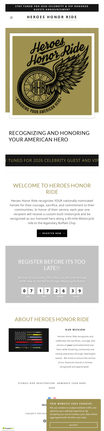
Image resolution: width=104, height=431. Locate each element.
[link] (52, 17)
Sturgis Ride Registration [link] (36, 383)
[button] (15, 17)
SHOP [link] (52, 388)
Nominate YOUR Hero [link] (71, 383)
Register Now (52, 233)
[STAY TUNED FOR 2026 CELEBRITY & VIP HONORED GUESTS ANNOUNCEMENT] (52, 8)
